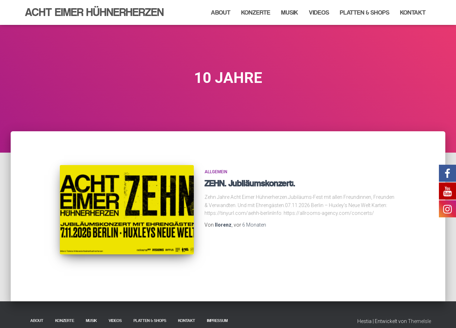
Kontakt (413, 12)
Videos (319, 12)
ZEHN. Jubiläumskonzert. (249, 183)
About (220, 12)
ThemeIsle (419, 312)
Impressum (217, 311)
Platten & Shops (364, 12)
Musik (289, 12)
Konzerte (255, 12)
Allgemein (215, 171)
